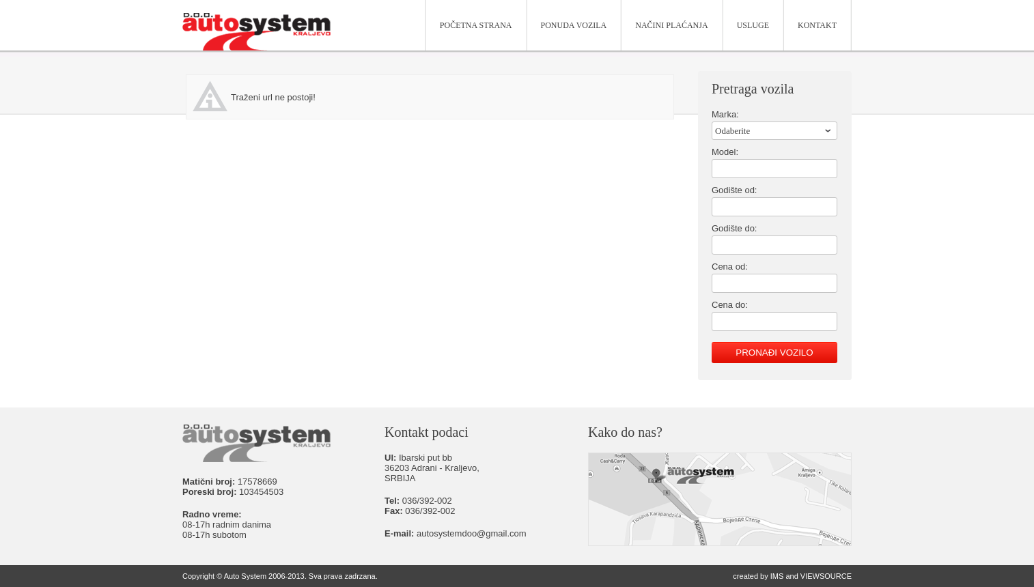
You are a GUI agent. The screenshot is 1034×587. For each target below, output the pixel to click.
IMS (777, 576)
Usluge (753, 25)
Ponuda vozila (574, 25)
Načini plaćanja (671, 25)
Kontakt (817, 25)
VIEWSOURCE (826, 576)
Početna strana (476, 25)
